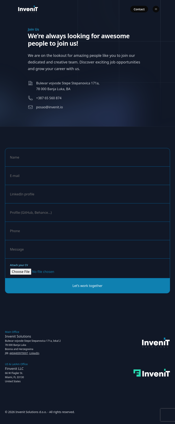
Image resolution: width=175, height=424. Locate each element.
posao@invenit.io (49, 107)
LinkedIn (34, 353)
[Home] (28, 9)
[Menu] (156, 9)
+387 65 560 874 (49, 98)
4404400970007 (18, 353)
